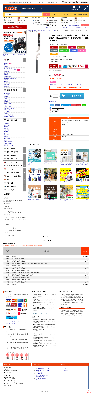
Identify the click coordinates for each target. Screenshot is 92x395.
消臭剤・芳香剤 (7, 103)
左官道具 (6, 74)
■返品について (52, 101)
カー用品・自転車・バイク (13, 165)
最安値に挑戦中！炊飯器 (34, 199)
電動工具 (6, 63)
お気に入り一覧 (49, 25)
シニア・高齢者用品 (8, 115)
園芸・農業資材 (10, 148)
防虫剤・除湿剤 (7, 110)
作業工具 (6, 66)
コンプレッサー (70, 14)
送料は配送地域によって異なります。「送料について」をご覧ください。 (66, 84)
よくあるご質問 (52, 2)
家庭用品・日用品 (51, 20)
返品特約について (40, 376)
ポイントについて (40, 380)
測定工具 (6, 80)
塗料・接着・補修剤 (11, 152)
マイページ (57, 25)
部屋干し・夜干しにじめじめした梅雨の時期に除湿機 (66, 163)
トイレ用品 (6, 95)
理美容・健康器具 (8, 141)
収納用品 (6, 101)
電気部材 (6, 136)
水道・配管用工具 (51, 30)
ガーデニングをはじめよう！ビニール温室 (66, 199)
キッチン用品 (7, 93)
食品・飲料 (78, 18)
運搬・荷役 (6, 71)
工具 (6, 60)
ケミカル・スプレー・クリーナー (11, 68)
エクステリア (79, 23)
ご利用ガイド (41, 2)
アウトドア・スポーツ (38, 18)
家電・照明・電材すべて (9, 145)
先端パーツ (6, 65)
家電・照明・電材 (10, 120)
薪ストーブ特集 (50, 181)
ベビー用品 (6, 111)
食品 (6, 179)
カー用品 (35, 20)
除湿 (81, 14)
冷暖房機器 (6, 123)
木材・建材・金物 (80, 20)
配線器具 (6, 140)
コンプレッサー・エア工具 (10, 70)
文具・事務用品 (10, 155)
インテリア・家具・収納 (12, 176)
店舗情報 (66, 370)
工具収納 (6, 73)
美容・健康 (36, 23)
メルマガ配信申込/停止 (41, 378)
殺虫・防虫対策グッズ (82, 181)
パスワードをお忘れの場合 (74, 25)
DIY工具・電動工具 (9, 18)
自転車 (20, 23)
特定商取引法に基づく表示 (82, 27)
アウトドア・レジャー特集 (82, 199)
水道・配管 (64, 23)
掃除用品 (6, 96)
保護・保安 (6, 85)
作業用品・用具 (7, 76)
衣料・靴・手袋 (51, 23)
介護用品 (6, 113)
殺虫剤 (5, 98)
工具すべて (6, 86)
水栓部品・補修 (44, 30)
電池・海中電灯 (7, 138)
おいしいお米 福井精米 (50, 199)
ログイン (64, 25)
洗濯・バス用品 (7, 106)
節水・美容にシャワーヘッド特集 (34, 163)
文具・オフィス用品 (66, 20)
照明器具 (6, 128)
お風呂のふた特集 (50, 162)
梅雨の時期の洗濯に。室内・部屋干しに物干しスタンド (82, 163)
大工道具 (6, 81)
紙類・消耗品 (7, 100)
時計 (5, 133)
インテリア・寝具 (9, 23)
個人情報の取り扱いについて (68, 27)
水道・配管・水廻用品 (11, 172)
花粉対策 (85, 14)
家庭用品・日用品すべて (9, 116)
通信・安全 (6, 135)
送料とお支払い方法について (53, 27)
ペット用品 (7, 20)
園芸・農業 (50, 18)
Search (46, 14)
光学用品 (6, 131)
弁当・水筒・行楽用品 (9, 108)
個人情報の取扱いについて (42, 368)
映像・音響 (6, 130)
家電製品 (64, 18)
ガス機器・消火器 (8, 143)
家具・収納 (21, 20)
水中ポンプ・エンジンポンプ (10, 78)
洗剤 (5, 105)
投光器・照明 (7, 83)
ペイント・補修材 (23, 18)
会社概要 (66, 368)
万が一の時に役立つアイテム (66, 181)
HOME (29, 30)
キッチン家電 (7, 125)
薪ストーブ (76, 14)
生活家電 (6, 126)
